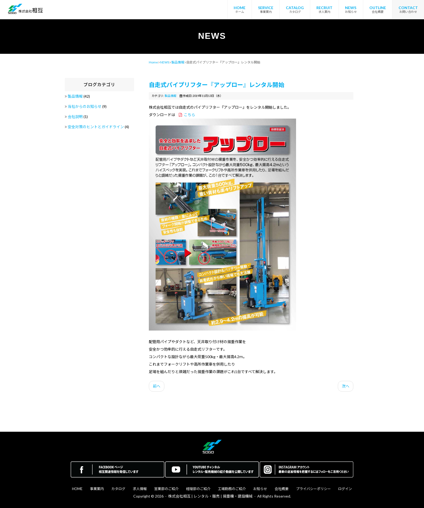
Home (153, 62)
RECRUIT (324, 7)
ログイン (345, 489)
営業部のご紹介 (166, 489)
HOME (239, 7)
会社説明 (76, 116)
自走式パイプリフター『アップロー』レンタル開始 (216, 84)
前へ (156, 386)
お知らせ (260, 489)
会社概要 (282, 489)
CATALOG (295, 7)
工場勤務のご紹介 (232, 489)
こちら (189, 114)
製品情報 (76, 96)
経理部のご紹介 (198, 489)
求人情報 (140, 489)
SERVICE (265, 7)
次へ (345, 386)
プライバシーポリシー (313, 489)
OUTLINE (377, 7)
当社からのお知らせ (85, 106)
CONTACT (408, 7)
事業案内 (97, 489)
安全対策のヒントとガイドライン (96, 126)
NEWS (350, 7)
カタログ (118, 489)
